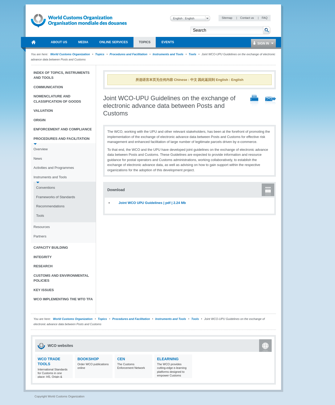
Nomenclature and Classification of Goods (57, 98)
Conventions (45, 188)
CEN (121, 359)
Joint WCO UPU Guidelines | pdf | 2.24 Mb (152, 203)
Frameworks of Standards (55, 197)
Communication (48, 87)
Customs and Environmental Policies (61, 278)
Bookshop (88, 359)
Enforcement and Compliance (63, 129)
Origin (40, 120)
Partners (40, 236)
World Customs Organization (70, 54)
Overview (41, 149)
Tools (192, 54)
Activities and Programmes (54, 168)
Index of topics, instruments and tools (62, 75)
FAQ (264, 17)
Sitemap (227, 17)
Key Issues (44, 290)
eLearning (167, 359)
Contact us (247, 17)
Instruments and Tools (168, 54)
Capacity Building (51, 247)
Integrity (43, 257)
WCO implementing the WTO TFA (63, 299)
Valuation (43, 111)
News (38, 158)
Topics (99, 54)
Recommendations (50, 206)
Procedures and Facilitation (128, 54)
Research (43, 266)
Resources (42, 227)
